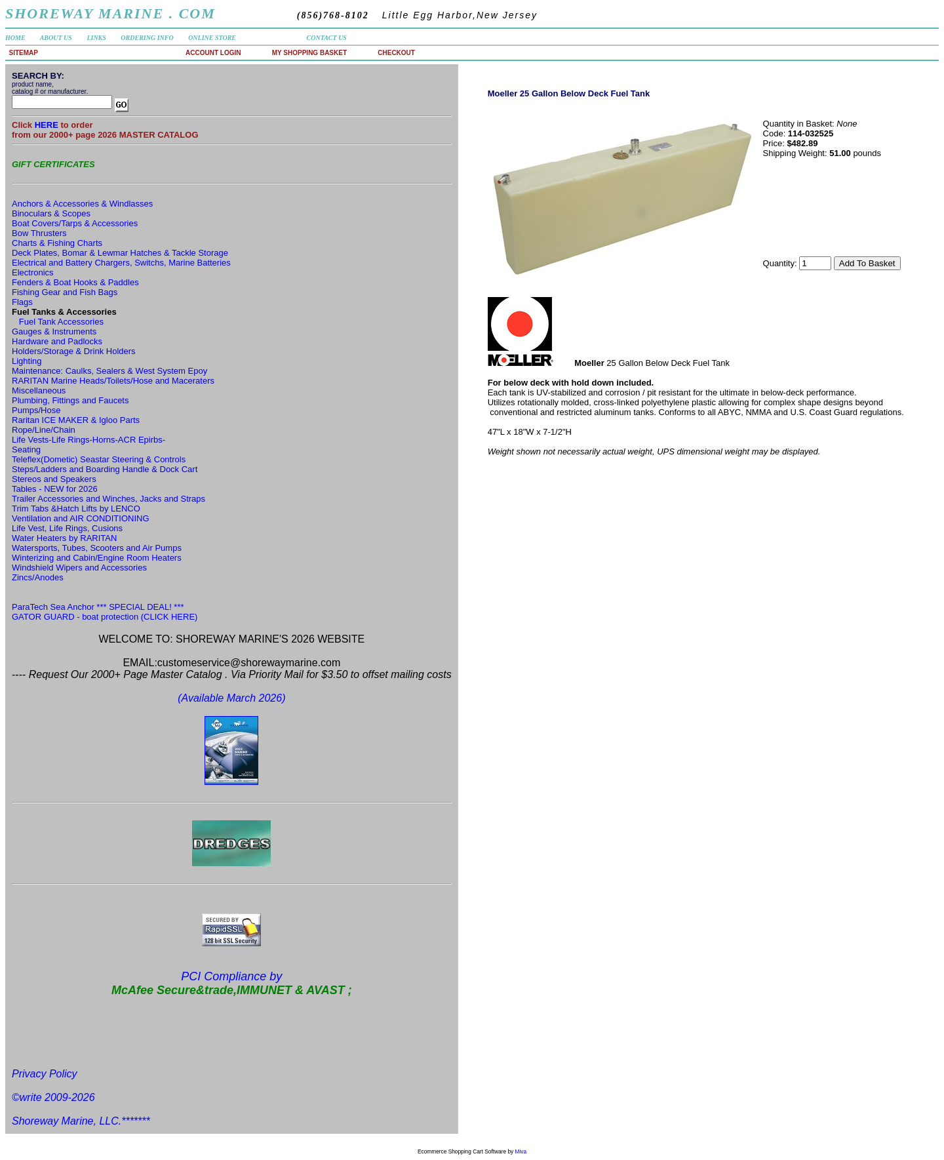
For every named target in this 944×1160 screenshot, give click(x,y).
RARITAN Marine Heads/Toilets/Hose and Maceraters (113, 381)
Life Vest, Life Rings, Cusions (67, 528)
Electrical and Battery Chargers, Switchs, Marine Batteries (121, 263)
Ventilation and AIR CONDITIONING (80, 518)
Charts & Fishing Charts (57, 243)
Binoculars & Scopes (51, 213)
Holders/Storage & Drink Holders (74, 351)
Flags (22, 302)
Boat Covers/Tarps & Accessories (75, 223)
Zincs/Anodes (38, 577)
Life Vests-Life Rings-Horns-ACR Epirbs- (88, 440)
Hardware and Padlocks (57, 341)
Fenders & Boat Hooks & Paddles (75, 282)
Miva (521, 1151)
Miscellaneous (39, 390)
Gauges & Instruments (54, 331)
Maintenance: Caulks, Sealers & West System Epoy (109, 371)
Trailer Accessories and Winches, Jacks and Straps (108, 499)
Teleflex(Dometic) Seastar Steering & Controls (99, 459)
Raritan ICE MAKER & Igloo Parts (76, 420)
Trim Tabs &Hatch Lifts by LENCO (76, 508)
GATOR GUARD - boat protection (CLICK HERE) (104, 617)
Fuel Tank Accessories (61, 322)
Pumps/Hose (36, 410)
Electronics (33, 272)
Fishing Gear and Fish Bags (64, 292)
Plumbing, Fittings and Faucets (70, 400)
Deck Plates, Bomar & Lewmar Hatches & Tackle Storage (120, 253)
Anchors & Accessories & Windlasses (82, 204)
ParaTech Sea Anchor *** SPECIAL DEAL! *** (98, 607)
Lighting (27, 361)
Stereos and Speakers (54, 479)
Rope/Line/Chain (43, 430)
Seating (26, 449)
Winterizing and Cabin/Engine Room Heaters (97, 558)
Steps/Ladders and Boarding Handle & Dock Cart (104, 469)
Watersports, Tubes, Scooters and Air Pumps (97, 548)
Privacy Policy (44, 1073)
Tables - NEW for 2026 (55, 489)
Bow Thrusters (39, 233)
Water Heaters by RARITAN (64, 538)
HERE (48, 125)
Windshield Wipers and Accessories (79, 567)
